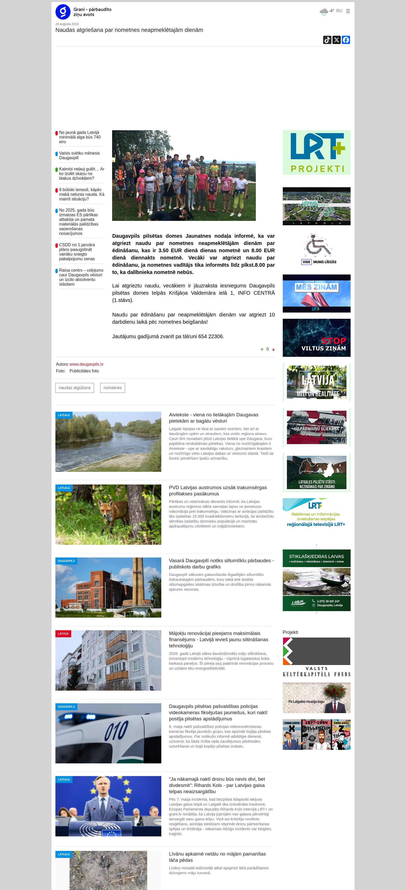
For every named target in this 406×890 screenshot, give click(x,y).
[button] (347, 11)
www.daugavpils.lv (87, 364)
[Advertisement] (203, 91)
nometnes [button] (113, 388)
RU (339, 11)
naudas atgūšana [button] (75, 388)
